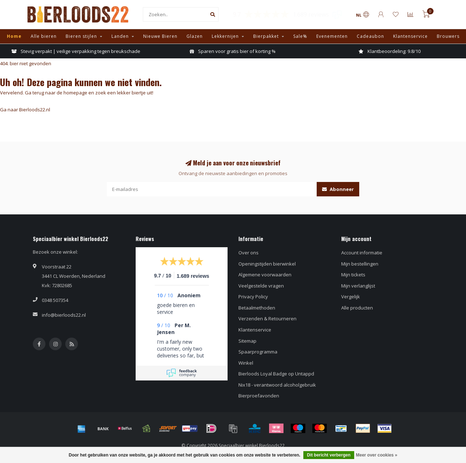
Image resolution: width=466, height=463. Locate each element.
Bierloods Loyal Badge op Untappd (276, 373)
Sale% (300, 36)
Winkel (245, 363)
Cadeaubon (370, 36)
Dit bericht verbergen (329, 455)
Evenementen (332, 36)
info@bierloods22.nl (64, 315)
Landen (120, 36)
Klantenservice (410, 36)
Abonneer (338, 189)
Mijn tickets (353, 274)
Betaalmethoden (256, 307)
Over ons (248, 252)
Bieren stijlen (81, 36)
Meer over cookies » (376, 455)
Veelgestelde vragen (261, 285)
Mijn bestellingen (359, 264)
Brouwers (448, 36)
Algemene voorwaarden (264, 274)
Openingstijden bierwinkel (267, 264)
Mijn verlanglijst (358, 285)
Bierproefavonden (258, 395)
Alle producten (357, 307)
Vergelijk (350, 296)
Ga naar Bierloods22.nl (25, 109)
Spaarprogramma (257, 351)
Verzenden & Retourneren (267, 318)
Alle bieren (44, 36)
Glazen (194, 36)
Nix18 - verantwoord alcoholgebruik (277, 385)
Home (14, 36)
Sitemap (247, 341)
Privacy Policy (253, 296)
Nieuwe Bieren (160, 36)
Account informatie (361, 252)
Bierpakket (266, 36)
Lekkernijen (225, 36)
